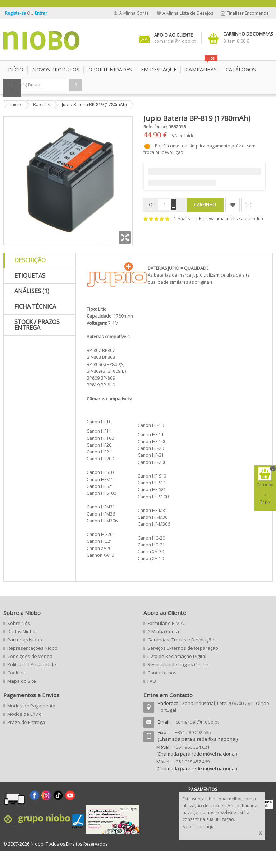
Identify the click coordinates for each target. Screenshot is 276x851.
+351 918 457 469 (192, 761)
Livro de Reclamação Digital (176, 656)
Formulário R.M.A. (166, 623)
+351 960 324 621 (192, 747)
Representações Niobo (32, 648)
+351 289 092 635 (193, 732)
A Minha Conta (134, 13)
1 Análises (184, 219)
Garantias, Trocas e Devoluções (182, 639)
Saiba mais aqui (199, 826)
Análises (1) (31, 291)
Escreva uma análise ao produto (232, 219)
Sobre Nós (18, 623)
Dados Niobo (21, 631)
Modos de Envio (24, 714)
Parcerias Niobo (24, 639)
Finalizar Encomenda (248, 13)
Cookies (16, 672)
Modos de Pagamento (31, 705)
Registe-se (16, 13)
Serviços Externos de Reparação (182, 648)
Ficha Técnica (35, 306)
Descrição (30, 260)
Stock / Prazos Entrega (37, 325)
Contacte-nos (161, 672)
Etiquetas (29, 275)
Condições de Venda (29, 656)
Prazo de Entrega (26, 722)
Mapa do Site (21, 681)
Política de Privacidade (31, 664)
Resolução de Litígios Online (177, 664)
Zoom (125, 237)
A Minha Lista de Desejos (187, 13)
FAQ (151, 681)
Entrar (41, 13)
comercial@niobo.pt (197, 722)
